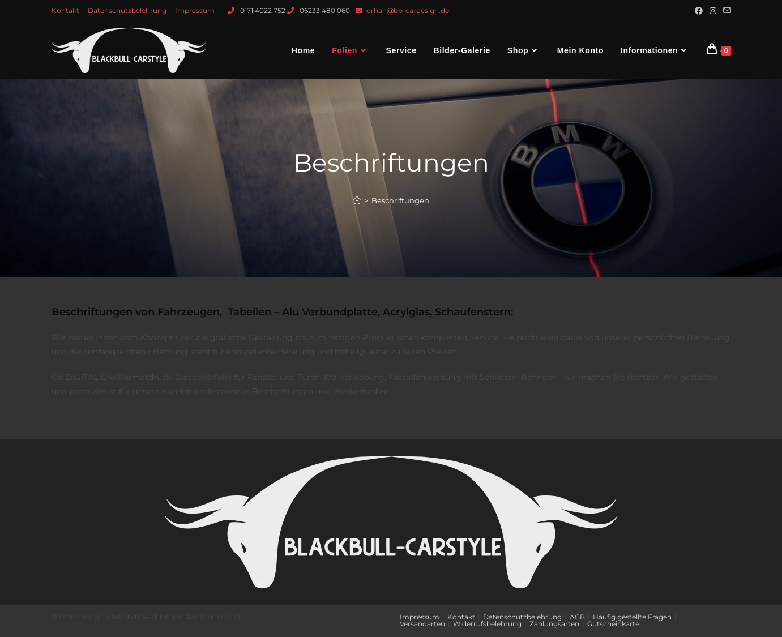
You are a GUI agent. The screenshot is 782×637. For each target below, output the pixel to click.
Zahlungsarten (554, 623)
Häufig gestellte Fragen (632, 617)
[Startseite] (357, 200)
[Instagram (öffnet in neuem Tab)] (713, 10)
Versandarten (422, 623)
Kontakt (65, 10)
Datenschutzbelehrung (127, 10)
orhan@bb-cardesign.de (407, 10)
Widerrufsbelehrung (487, 623)
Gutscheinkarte (613, 623)
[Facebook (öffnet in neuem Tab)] (698, 10)
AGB (577, 617)
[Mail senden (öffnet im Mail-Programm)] (725, 10)
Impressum (195, 10)
